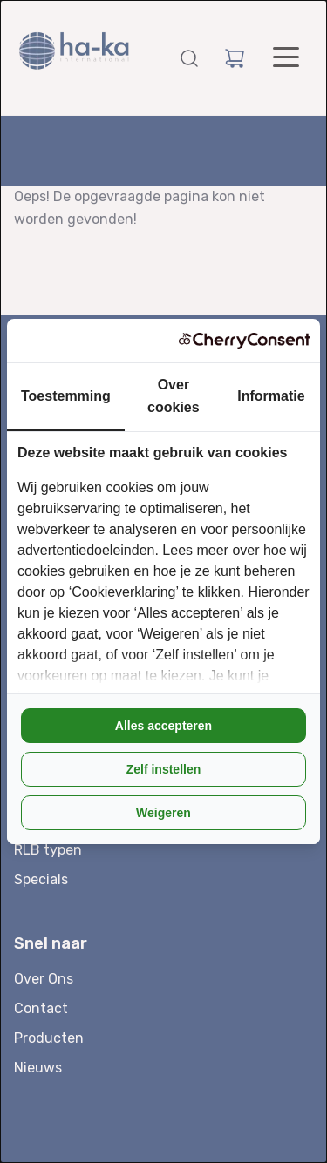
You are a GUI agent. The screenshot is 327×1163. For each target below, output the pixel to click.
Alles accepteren (163, 726)
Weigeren (163, 813)
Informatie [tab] (270, 396)
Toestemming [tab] (66, 396)
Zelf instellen (163, 769)
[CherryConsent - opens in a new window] (244, 340)
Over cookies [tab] (173, 396)
